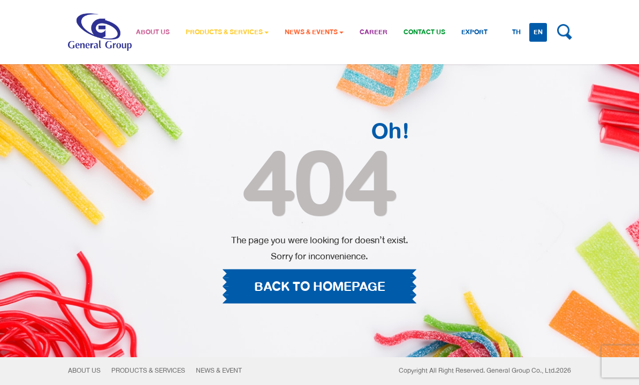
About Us (84, 370)
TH (516, 32)
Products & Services (148, 370)
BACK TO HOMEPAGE (319, 286)
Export (474, 32)
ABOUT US (153, 32)
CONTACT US (424, 32)
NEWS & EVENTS (314, 32)
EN (538, 32)
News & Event (219, 370)
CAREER (373, 32)
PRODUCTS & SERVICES (227, 32)
